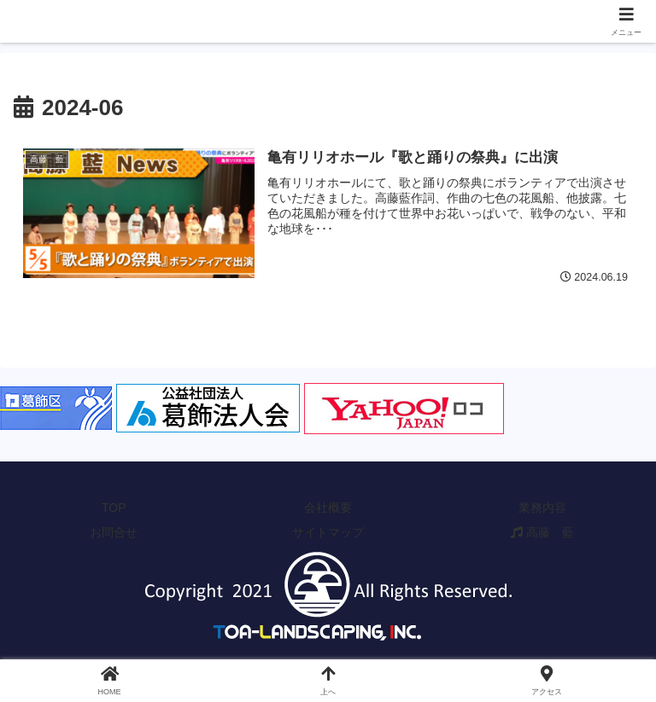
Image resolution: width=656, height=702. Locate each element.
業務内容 (542, 507)
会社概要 (328, 507)
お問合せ (114, 532)
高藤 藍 (542, 532)
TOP (114, 507)
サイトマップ (328, 532)
